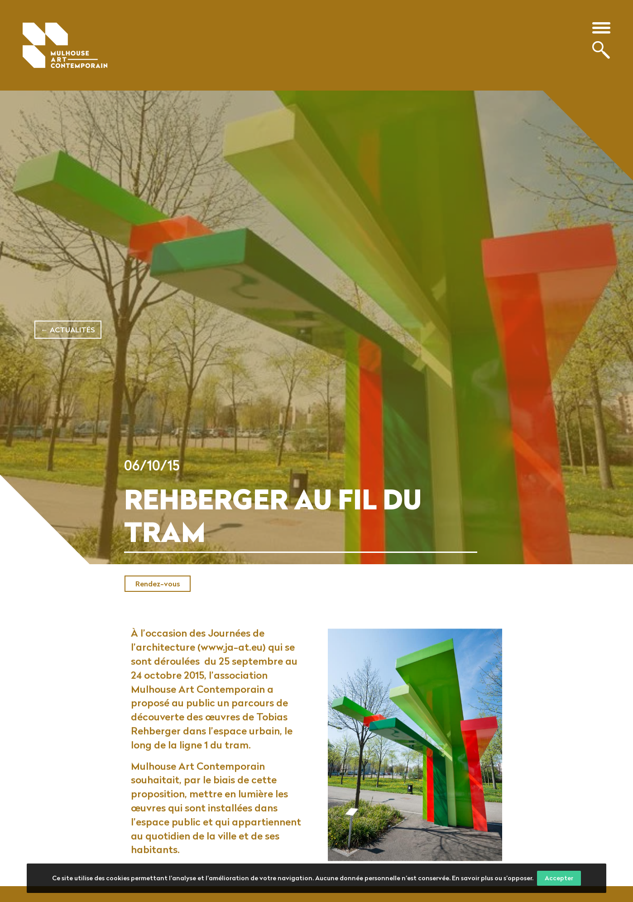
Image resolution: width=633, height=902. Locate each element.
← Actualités (68, 330)
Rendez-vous (157, 584)
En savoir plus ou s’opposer (492, 877)
